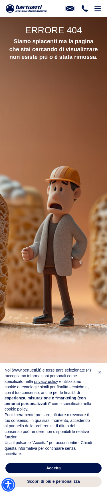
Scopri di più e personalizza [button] (53, 481)
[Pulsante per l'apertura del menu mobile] (97, 8)
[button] (99, 372)
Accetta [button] (53, 468)
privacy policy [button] (46, 381)
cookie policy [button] (16, 409)
